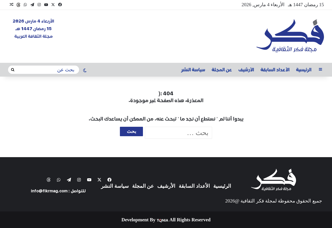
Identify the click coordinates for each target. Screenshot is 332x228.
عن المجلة (222, 69)
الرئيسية (303, 69)
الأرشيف (246, 69)
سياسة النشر (193, 69)
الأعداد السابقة (275, 69)
